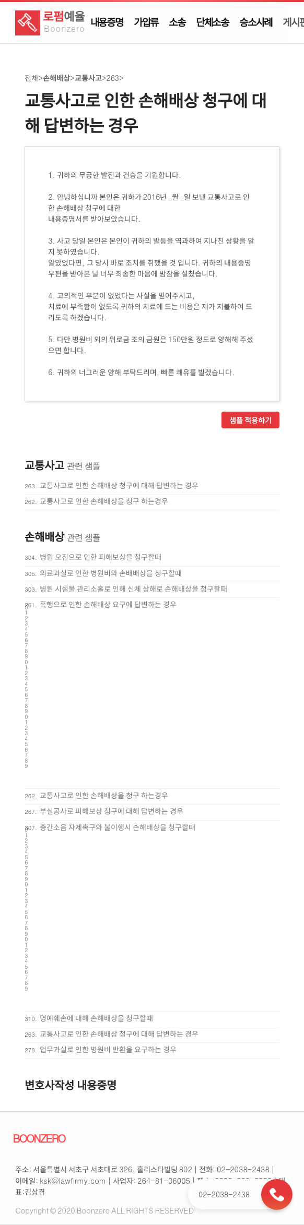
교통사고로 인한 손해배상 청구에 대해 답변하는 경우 (119, 485)
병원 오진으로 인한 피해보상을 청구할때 (100, 556)
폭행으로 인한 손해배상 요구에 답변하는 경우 (108, 604)
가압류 (146, 22)
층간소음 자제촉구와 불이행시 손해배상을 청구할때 (117, 827)
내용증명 (106, 22)
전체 (31, 78)
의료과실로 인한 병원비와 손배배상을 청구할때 (111, 573)
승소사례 (255, 22)
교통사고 (88, 78)
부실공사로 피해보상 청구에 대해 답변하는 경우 (111, 811)
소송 (177, 22)
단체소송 (212, 22)
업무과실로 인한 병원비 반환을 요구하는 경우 (108, 1049)
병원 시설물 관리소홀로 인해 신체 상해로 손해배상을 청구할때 (133, 588)
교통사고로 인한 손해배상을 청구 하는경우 (104, 501)
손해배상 (56, 78)
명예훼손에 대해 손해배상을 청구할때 (96, 1018)
